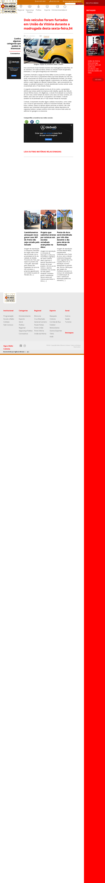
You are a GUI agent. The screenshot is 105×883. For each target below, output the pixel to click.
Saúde (67, 319)
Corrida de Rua (55, 322)
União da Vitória (40, 334)
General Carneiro (40, 322)
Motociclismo (54, 328)
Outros (67, 316)
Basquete (53, 316)
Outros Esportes (56, 331)
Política (38, 10)
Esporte (47, 10)
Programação (8, 316)
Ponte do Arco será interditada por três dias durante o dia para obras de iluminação (64, 238)
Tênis (52, 334)
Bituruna (37, 316)
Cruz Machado (39, 319)
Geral (65, 10)
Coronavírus (15, 53)
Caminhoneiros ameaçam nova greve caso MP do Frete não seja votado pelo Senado (31, 238)
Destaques (69, 333)
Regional (21, 10)
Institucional (8, 311)
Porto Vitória (39, 331)
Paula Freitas (39, 325)
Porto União (38, 328)
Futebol (52, 325)
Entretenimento (57, 10)
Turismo (68, 322)
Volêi (51, 337)
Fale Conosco (8, 325)
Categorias (23, 311)
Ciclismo (53, 319)
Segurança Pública (30, 11)
